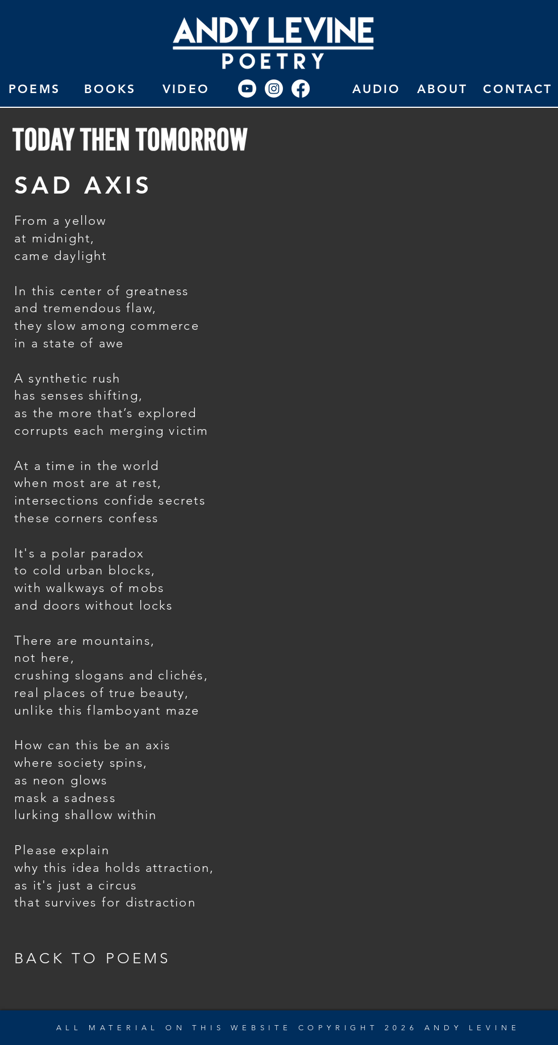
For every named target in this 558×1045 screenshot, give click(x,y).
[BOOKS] (109, 88)
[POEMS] (34, 88)
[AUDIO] (376, 88)
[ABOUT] (442, 88)
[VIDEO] (186, 88)
